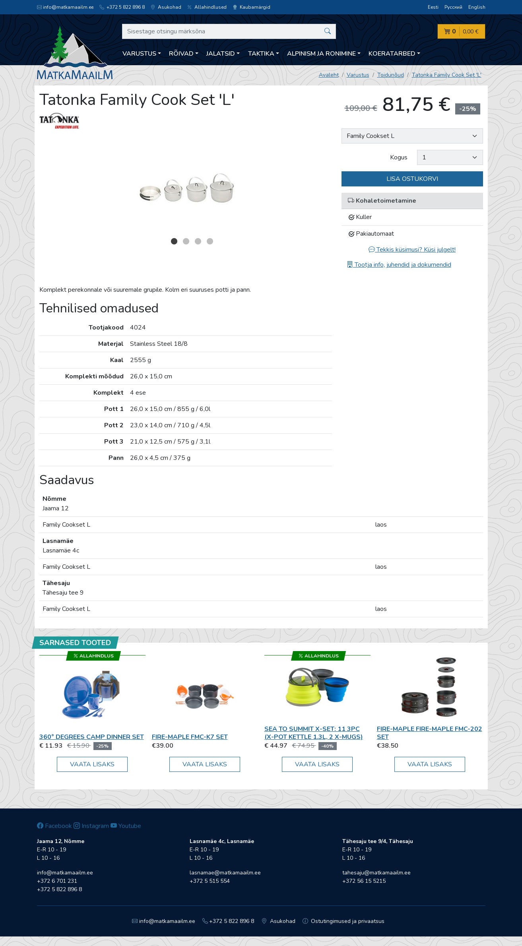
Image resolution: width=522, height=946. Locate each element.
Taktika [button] (261, 53)
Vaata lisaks (92, 764)
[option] (186, 185)
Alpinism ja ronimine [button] (321, 53)
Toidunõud (390, 75)
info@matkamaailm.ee (65, 7)
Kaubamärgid (251, 7)
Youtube (126, 826)
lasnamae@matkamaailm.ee (225, 872)
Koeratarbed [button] (392, 53)
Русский (453, 7)
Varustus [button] (139, 53)
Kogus (399, 157)
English (476, 7)
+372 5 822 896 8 (122, 7)
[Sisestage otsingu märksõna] (229, 31)
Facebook (54, 826)
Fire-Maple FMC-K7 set (190, 737)
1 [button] (174, 241)
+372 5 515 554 (210, 881)
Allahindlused (207, 7)
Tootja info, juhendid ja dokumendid (399, 264)
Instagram (91, 826)
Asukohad (166, 7)
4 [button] (210, 241)
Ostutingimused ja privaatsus (344, 921)
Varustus (358, 75)
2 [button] (186, 241)
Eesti (433, 7)
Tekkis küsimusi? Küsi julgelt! (412, 249)
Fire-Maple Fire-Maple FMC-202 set (429, 733)
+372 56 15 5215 (364, 881)
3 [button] (198, 241)
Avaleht (329, 75)
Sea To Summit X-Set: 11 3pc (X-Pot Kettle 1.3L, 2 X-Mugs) (313, 733)
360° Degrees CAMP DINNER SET (91, 737)
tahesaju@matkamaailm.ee (376, 872)
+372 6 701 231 (57, 881)
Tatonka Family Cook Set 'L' (446, 75)
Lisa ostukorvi (412, 178)
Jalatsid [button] (220, 53)
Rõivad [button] (181, 53)
